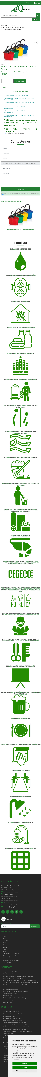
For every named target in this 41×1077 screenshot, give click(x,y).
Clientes (5, 947)
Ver (5, 133)
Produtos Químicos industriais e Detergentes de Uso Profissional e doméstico (18, 998)
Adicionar (19, 81)
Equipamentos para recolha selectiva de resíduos (17, 1031)
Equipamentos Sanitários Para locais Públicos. (16, 1025)
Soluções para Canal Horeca (11, 974)
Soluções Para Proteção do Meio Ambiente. (15, 991)
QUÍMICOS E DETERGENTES (11, 1012)
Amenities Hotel (7, 995)
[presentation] (20, 183)
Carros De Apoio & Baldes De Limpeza (14, 1022)
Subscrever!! (35, 926)
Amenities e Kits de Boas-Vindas (12, 1018)
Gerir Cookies (7, 962)
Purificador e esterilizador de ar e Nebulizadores (17, 1027)
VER (3, 194)
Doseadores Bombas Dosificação (13, 1014)
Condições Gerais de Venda (11, 960)
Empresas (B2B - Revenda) (11, 953)
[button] (36, 19)
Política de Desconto (9, 958)
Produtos (13, 25)
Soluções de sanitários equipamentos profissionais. (18, 976)
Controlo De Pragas (9, 1016)
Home (4, 25)
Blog (4, 951)
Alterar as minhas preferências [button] (24, 1071)
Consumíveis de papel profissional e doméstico (17, 1000)
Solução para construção (10, 989)
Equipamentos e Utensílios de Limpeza (14, 27)
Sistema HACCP (7, 1002)
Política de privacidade (9, 956)
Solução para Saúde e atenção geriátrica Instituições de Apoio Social (19, 981)
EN (30, 3)
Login (37, 3)
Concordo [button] (24, 1063)
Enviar (20, 189)
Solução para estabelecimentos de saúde (15, 985)
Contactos (6, 945)
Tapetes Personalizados (10, 993)
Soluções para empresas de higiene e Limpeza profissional (20, 982)
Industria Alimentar (8, 1033)
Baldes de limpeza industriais (11, 29)
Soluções (5, 940)
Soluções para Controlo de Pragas (13, 978)
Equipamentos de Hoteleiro (11, 972)
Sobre (4, 938)
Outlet (4, 949)
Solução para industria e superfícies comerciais (17, 987)
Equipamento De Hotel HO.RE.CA (12, 1020)
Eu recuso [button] (24, 1067)
